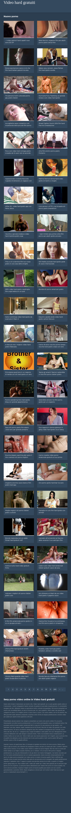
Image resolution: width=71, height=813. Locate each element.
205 (55, 689)
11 (50, 689)
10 (46, 689)
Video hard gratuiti (19, 2)
